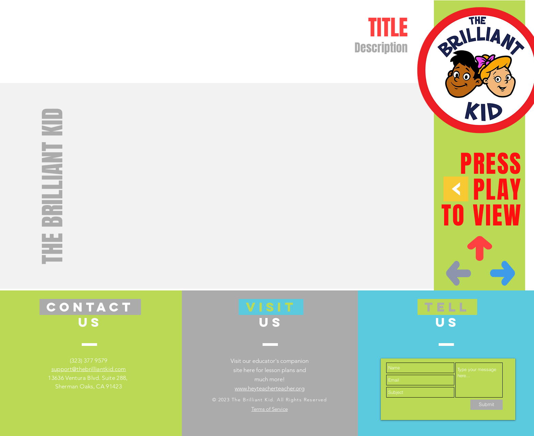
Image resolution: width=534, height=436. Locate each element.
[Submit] (486, 405)
